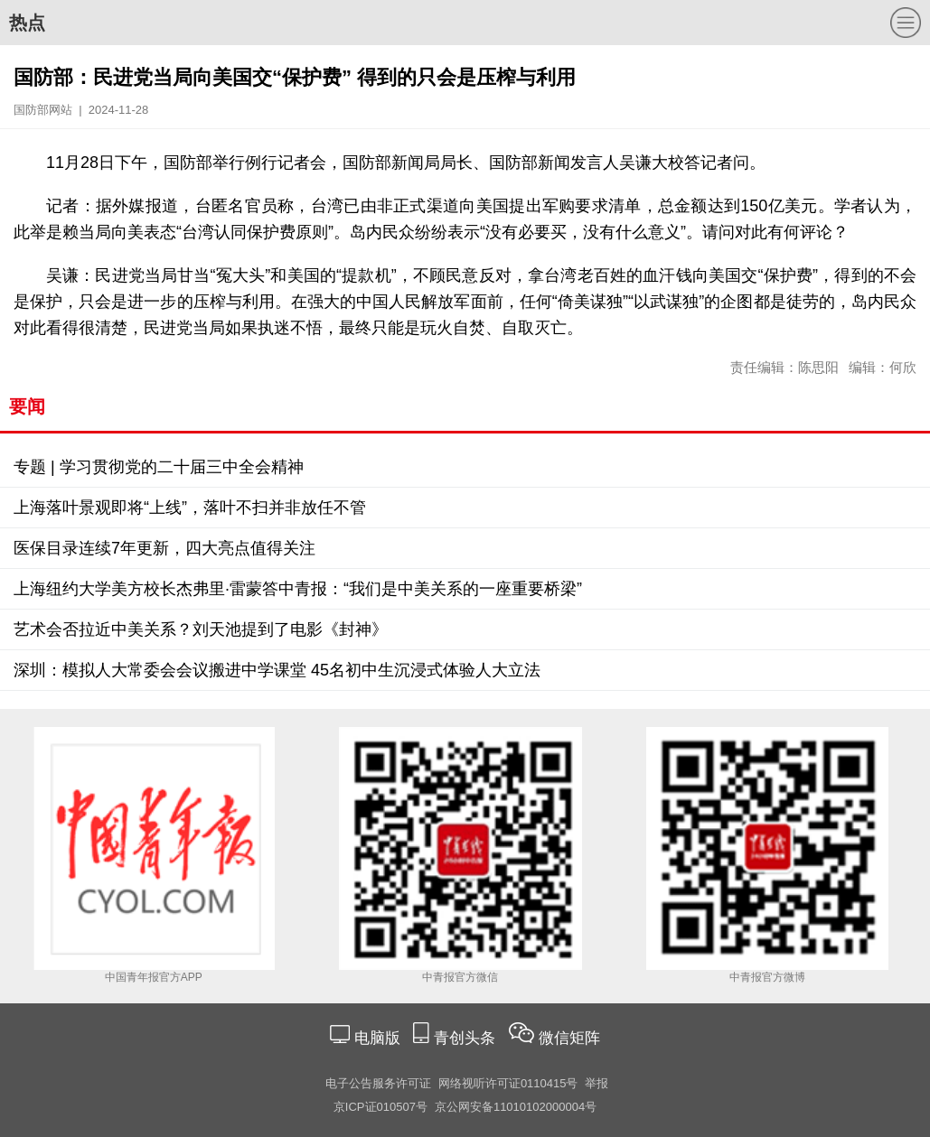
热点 (27, 23)
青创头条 (467, 1038)
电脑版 (377, 1038)
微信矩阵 (569, 1038)
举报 (596, 1083)
